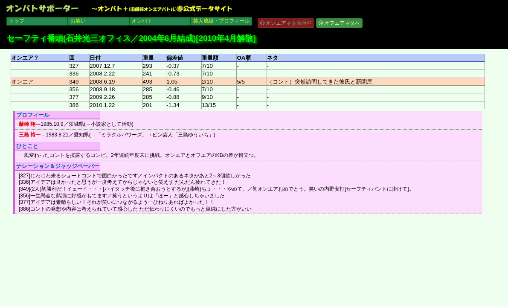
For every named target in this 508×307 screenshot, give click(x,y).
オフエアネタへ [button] (339, 23)
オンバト (142, 21)
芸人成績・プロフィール (221, 21)
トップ (16, 21)
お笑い (78, 21)
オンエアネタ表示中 (286, 23)
